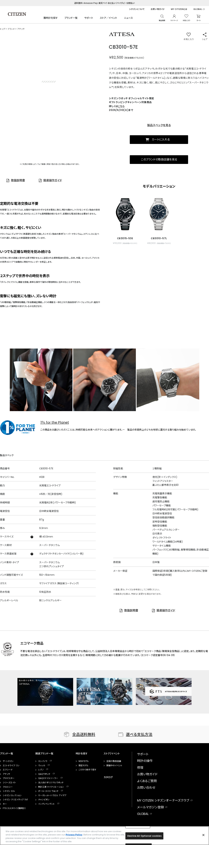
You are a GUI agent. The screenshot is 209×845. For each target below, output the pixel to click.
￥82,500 (116, 57)
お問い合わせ (146, 788)
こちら (121, 106)
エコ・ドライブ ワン (11, 765)
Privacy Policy (74, 834)
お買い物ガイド (158, 9)
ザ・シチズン (8, 761)
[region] (104, 835)
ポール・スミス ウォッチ (48, 791)
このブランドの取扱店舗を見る (159, 159)
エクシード (8, 769)
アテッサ (6, 774)
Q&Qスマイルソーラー (48, 778)
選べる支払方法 (139, 734)
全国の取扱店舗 (113, 761)
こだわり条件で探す (87, 769)
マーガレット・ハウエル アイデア (52, 795)
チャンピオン (43, 799)
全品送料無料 (83, 734)
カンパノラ (42, 761)
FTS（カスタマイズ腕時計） (14, 808)
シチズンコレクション (12, 795)
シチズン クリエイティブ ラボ (15, 799)
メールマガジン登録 (150, 807)
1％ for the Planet (54, 422)
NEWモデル (84, 761)
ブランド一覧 (71, 18)
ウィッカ (41, 765)
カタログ (108, 777)
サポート (88, 18)
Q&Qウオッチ (44, 774)
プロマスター (8, 778)
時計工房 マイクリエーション (51, 787)
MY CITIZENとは (179, 9)
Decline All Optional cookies (144, 836)
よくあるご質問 (147, 781)
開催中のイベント (114, 765)
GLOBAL (197, 9)
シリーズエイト (9, 782)
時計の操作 (145, 761)
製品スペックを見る (159, 125)
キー (5, 804)
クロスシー (8, 787)
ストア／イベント (108, 18)
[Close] (203, 835)
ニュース (128, 18)
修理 (140, 768)
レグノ (41, 769)
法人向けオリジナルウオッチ (50, 782)
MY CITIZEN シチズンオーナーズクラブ (163, 800)
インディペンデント (46, 804)
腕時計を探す (51, 18)
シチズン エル (9, 791)
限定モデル (83, 765)
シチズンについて (137, 9)
